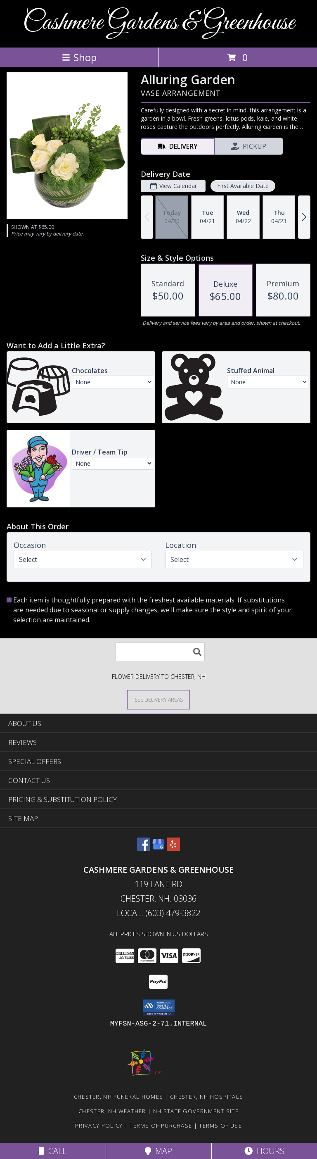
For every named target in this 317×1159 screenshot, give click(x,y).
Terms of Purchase (161, 1125)
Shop (79, 57)
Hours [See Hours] (264, 1151)
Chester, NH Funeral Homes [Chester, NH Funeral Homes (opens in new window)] (118, 1096)
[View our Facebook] (143, 848)
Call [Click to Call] (52, 1151)
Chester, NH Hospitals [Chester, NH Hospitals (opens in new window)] (206, 1096)
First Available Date (243, 186)
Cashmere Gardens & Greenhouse (159, 23)
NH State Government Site (196, 1111)
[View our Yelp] (173, 848)
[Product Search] (160, 652)
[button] (159, 1008)
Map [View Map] (158, 1151)
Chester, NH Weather (112, 1111)
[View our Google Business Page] (158, 848)
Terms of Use (220, 1125)
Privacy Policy (99, 1125)
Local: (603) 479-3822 (158, 913)
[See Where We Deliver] (158, 699)
